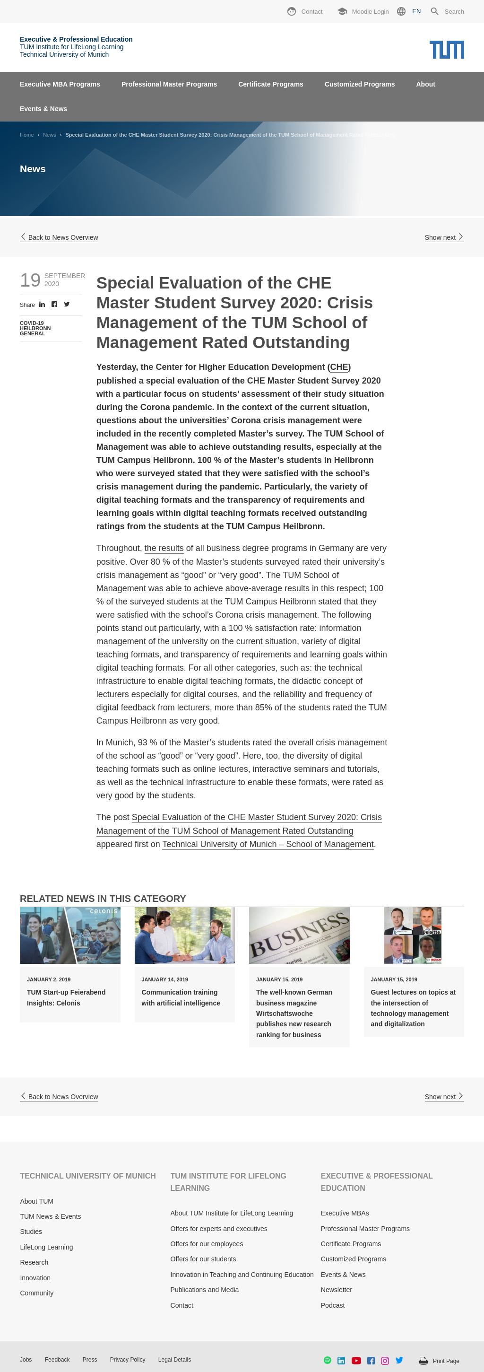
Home (27, 135)
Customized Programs (360, 84)
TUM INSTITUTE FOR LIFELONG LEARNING (228, 1182)
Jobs (26, 1359)
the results (164, 548)
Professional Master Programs (169, 84)
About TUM (36, 1201)
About (425, 84)
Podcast (333, 1305)
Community (36, 1293)
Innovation (35, 1278)
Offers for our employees (207, 1244)
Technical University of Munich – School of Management (267, 844)
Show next (444, 237)
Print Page (446, 1361)
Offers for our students (203, 1259)
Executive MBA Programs (60, 84)
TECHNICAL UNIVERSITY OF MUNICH (88, 1176)
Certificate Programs (270, 84)
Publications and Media (205, 1289)
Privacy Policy (128, 1359)
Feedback (57, 1359)
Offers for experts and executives (219, 1228)
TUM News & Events (50, 1216)
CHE (339, 367)
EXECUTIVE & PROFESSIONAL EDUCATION (377, 1182)
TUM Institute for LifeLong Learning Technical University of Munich (76, 46)
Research (34, 1262)
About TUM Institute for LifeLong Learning (232, 1213)
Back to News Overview (59, 237)
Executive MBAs (345, 1213)
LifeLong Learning (46, 1247)
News (49, 135)
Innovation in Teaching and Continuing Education (242, 1274)
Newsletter (336, 1289)
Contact (182, 1305)
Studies (31, 1231)
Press (90, 1359)
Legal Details (174, 1359)
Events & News (43, 109)
